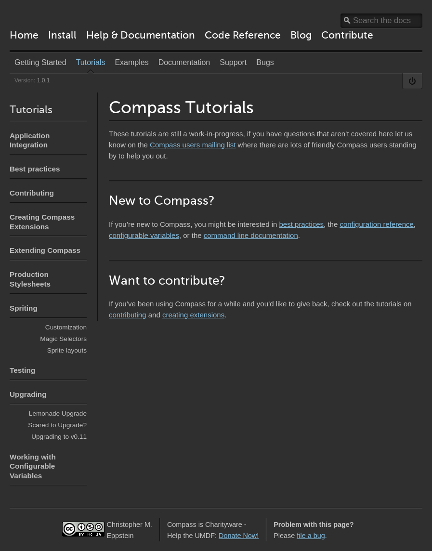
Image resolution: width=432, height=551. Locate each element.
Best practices (35, 169)
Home (24, 34)
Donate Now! (239, 535)
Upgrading (28, 394)
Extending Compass (45, 250)
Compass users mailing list (193, 145)
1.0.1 (43, 80)
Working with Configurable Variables (33, 466)
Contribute (347, 34)
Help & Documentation (140, 34)
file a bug (311, 535)
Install (62, 34)
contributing (127, 315)
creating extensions (193, 315)
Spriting (24, 308)
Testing (22, 370)
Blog (301, 34)
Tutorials (31, 110)
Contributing (32, 193)
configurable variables (144, 235)
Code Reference (243, 34)
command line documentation (251, 235)
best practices (301, 224)
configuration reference (376, 224)
